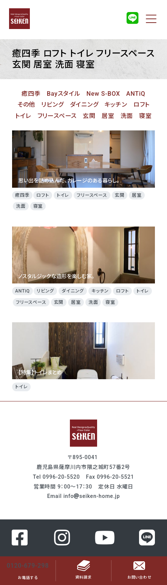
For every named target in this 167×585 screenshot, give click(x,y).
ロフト (141, 104)
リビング (52, 104)
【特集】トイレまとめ (83, 350)
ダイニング (84, 104)
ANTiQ (135, 93)
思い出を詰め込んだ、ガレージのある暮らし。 (83, 158)
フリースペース (57, 115)
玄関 (89, 115)
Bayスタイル (63, 93)
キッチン (116, 104)
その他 (26, 104)
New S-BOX (103, 93)
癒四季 (31, 93)
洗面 (127, 115)
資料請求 (83, 570)
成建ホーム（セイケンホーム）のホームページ (19, 18)
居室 (108, 115)
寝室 (145, 115)
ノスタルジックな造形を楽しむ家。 (83, 255)
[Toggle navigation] (151, 19)
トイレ (23, 115)
